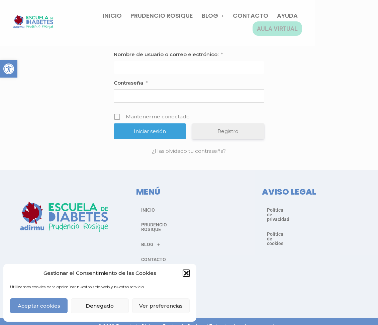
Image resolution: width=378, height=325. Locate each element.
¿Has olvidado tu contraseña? (189, 144)
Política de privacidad (290, 203)
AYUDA (303, 19)
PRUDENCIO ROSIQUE (178, 19)
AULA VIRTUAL (343, 19)
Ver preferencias (161, 306)
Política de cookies (287, 218)
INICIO (128, 19)
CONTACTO (267, 19)
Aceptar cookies (39, 306)
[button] (8, 69)
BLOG (229, 19)
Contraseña (131, 76)
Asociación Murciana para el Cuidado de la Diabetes (207, 316)
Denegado (100, 306)
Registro (228, 125)
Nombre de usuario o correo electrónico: (168, 48)
